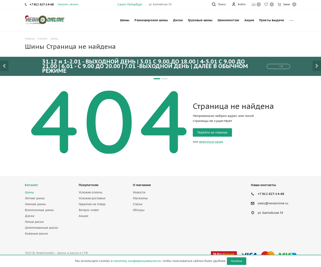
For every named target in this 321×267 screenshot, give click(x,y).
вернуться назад (211, 142)
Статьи (137, 204)
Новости (139, 192)
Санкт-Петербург (130, 4)
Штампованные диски (41, 228)
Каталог (31, 185)
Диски (29, 216)
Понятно (236, 261)
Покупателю (89, 185)
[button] (4, 66)
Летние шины (35, 198)
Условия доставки (92, 198)
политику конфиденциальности (137, 261)
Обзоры (138, 210)
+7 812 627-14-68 (271, 194)
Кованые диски (36, 233)
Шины (29, 192)
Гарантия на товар (92, 204)
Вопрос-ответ (89, 210)
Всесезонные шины (39, 210)
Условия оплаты (90, 192)
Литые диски (34, 222)
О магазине (142, 185)
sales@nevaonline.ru (273, 203)
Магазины (140, 198)
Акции (83, 216)
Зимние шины (35, 204)
